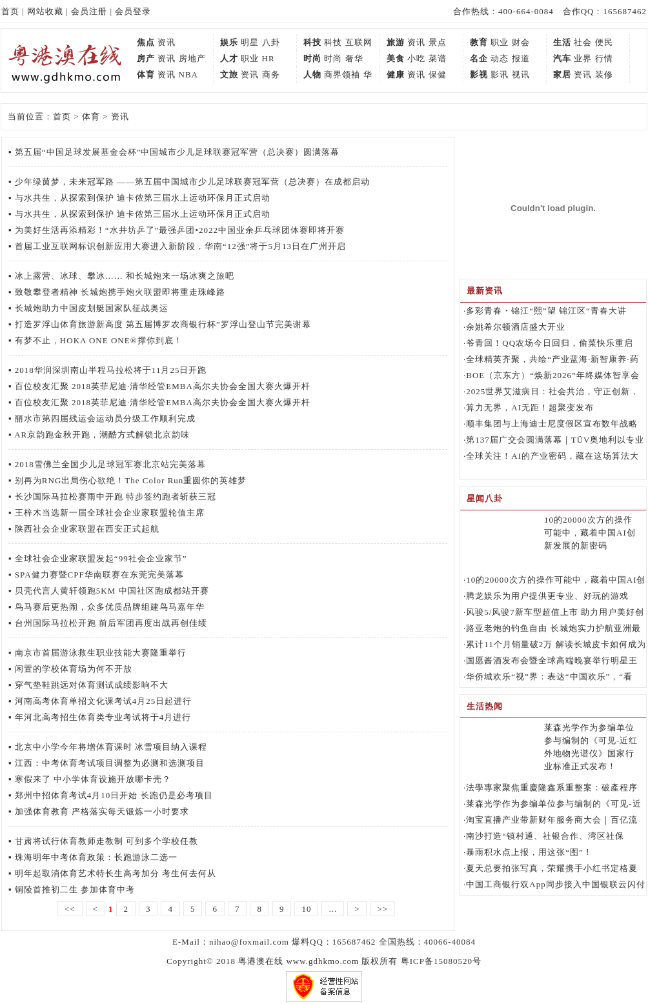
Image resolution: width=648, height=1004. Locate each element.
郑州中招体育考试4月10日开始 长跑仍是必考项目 (114, 795)
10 (306, 909)
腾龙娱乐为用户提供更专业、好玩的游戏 (547, 596)
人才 (229, 58)
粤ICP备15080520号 (441, 961)
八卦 (271, 42)
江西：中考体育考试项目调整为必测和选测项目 (110, 763)
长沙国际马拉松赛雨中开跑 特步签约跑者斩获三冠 (115, 496)
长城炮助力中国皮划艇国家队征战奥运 (91, 308)
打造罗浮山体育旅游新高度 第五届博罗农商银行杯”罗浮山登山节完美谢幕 (163, 324)
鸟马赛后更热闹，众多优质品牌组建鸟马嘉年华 (110, 607)
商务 (271, 74)
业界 (583, 58)
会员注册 (89, 11)
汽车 (562, 58)
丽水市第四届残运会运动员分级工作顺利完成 (105, 418)
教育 (479, 42)
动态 (500, 58)
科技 (312, 42)
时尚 (312, 58)
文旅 (229, 74)
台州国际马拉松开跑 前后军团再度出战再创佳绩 (111, 623)
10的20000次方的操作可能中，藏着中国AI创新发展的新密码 (590, 532)
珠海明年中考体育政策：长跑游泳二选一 (96, 857)
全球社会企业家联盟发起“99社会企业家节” (101, 558)
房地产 (192, 58)
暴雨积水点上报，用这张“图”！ (529, 852)
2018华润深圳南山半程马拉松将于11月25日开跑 (111, 370)
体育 (146, 74)
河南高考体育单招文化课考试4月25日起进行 (103, 701)
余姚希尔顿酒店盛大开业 (515, 327)
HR (268, 58)
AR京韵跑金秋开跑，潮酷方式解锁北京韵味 (102, 434)
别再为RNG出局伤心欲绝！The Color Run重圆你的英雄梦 (131, 480)
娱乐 (229, 42)
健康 (396, 74)
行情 (604, 58)
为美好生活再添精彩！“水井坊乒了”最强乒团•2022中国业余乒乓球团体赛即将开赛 (180, 230)
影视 (479, 74)
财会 (521, 42)
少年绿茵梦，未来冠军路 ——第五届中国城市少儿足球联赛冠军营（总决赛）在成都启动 (192, 181)
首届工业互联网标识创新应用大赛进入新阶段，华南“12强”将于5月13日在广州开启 (180, 246)
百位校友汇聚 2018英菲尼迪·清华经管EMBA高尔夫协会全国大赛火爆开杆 (162, 386)
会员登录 (133, 11)
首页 (10, 11)
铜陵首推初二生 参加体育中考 (75, 889)
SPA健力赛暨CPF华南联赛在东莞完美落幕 (99, 574)
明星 (250, 42)
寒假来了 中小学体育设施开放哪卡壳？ (93, 779)
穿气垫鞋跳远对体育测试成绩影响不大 (91, 685)
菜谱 (438, 58)
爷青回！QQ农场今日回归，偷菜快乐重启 (549, 343)
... (333, 909)
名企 (479, 58)
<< (70, 909)
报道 (521, 58)
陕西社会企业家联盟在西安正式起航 (87, 529)
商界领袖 (342, 74)
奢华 (354, 58)
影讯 (500, 74)
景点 (438, 42)
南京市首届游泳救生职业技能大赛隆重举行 (101, 653)
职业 (500, 42)
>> (382, 909)
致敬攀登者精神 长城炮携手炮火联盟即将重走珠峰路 (120, 292)
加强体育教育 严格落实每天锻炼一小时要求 (102, 811)
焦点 (146, 42)
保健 (438, 74)
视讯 (521, 74)
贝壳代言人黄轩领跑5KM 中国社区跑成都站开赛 (112, 591)
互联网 (358, 42)
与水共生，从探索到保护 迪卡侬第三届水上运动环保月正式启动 (142, 198)
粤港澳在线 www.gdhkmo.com (298, 961)
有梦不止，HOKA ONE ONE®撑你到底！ (99, 340)
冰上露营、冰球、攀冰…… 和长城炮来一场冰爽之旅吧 (124, 276)
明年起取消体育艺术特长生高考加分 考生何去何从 (115, 873)
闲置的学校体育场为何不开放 (73, 669)
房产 (146, 58)
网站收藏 (45, 11)
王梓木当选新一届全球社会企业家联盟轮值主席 (110, 512)
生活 (562, 42)
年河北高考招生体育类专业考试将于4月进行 (103, 717)
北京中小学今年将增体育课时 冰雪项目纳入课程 (111, 747)
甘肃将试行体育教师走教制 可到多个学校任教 (106, 841)
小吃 (416, 58)
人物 (312, 74)
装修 (604, 74)
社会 (583, 42)
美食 (396, 58)
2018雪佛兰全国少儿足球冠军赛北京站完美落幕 (110, 464)
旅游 (396, 42)
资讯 (166, 42)
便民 (604, 42)
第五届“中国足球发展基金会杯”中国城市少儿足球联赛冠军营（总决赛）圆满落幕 (177, 152)
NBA (188, 74)
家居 (562, 74)
